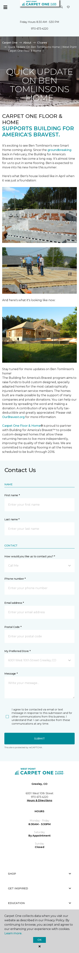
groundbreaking (59, 150)
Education (39, 903)
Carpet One (9, 42)
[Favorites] (68, 7)
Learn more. (13, 933)
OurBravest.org (13, 417)
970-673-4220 (39, 28)
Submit (39, 738)
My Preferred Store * (17, 651)
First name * (12, 495)
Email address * (14, 603)
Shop (39, 873)
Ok (39, 939)
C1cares (42, 42)
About (27, 42)
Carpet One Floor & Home (21, 425)
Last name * (11, 519)
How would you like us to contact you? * (29, 556)
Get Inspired (39, 888)
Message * (10, 673)
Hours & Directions (39, 800)
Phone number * (15, 578)
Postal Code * (12, 627)
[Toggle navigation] (5, 7)
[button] (61, 7)
